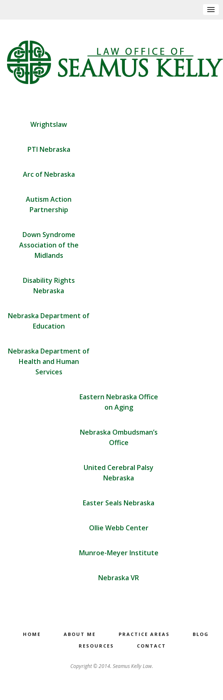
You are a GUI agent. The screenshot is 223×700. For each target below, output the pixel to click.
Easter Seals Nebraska (118, 502)
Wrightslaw (48, 124)
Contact (151, 646)
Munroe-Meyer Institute (119, 552)
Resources (96, 646)
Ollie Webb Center (119, 527)
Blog (201, 634)
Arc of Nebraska (49, 174)
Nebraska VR (118, 577)
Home (32, 634)
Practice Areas (144, 634)
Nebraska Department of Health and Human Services (48, 361)
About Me (80, 634)
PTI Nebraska (48, 149)
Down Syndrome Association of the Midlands (49, 245)
